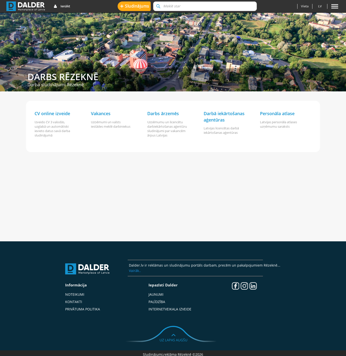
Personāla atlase (277, 113)
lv (320, 6)
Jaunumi (155, 294)
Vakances (101, 113)
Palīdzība (156, 301)
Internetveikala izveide (169, 309)
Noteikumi (74, 294)
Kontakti (73, 301)
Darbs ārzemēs (163, 113)
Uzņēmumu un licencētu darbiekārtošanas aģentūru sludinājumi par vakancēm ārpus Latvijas (167, 128)
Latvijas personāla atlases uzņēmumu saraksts (278, 124)
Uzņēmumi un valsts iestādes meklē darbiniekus (110, 124)
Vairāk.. (135, 270)
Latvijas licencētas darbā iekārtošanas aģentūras (221, 130)
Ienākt (62, 6)
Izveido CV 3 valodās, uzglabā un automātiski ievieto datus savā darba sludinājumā (52, 128)
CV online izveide (52, 113)
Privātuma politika (82, 309)
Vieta (305, 6)
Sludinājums (134, 6)
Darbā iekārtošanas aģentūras (224, 116)
